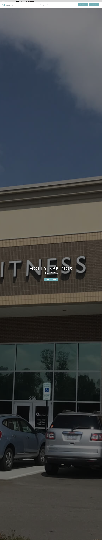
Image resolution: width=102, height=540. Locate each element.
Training (42, 5)
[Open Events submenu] (65, 5)
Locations (26, 5)
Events (63, 5)
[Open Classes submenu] (51, 5)
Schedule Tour (51, 279)
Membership (33, 5)
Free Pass (83, 5)
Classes (49, 5)
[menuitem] (7, 1)
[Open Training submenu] (44, 5)
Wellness (56, 5)
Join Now (94, 5)
